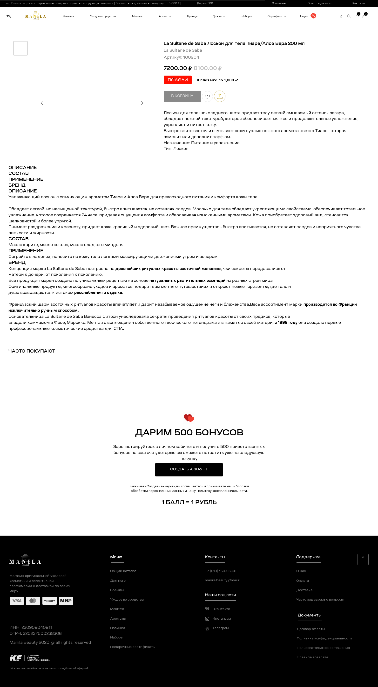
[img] (8, 16)
